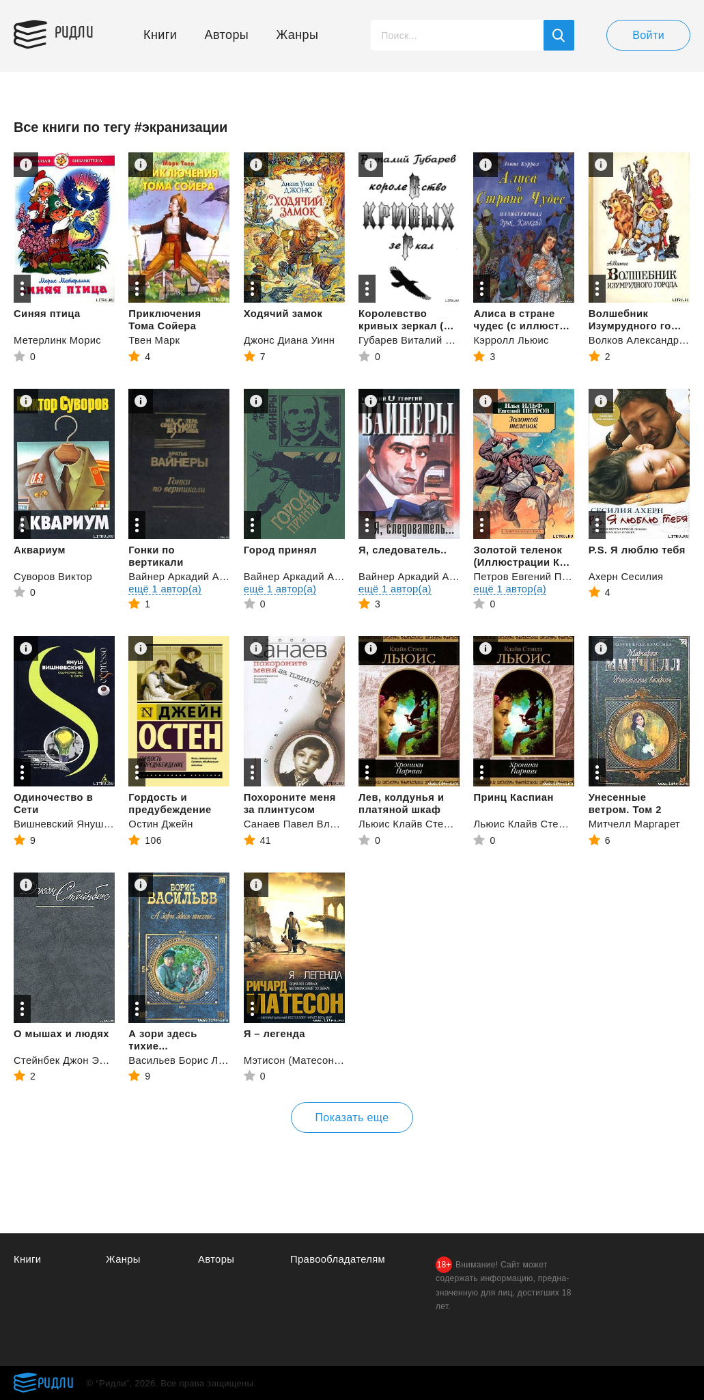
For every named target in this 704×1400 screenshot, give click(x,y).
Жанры (298, 35)
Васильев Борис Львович (191, 1060)
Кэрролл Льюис (511, 340)
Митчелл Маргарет (635, 823)
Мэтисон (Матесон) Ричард (311, 1060)
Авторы (227, 35)
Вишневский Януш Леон (73, 823)
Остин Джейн (161, 823)
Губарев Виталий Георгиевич (430, 340)
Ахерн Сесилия (626, 576)
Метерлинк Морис (58, 340)
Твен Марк (154, 340)
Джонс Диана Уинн (290, 340)
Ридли (77, 31)
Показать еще (352, 1117)
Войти (648, 35)
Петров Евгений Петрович (537, 576)
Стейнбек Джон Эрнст (68, 1060)
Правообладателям (338, 1259)
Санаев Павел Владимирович (318, 823)
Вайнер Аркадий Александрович (209, 576)
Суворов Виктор (54, 576)
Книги (160, 35)
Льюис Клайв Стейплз (413, 823)
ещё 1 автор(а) (165, 588)
